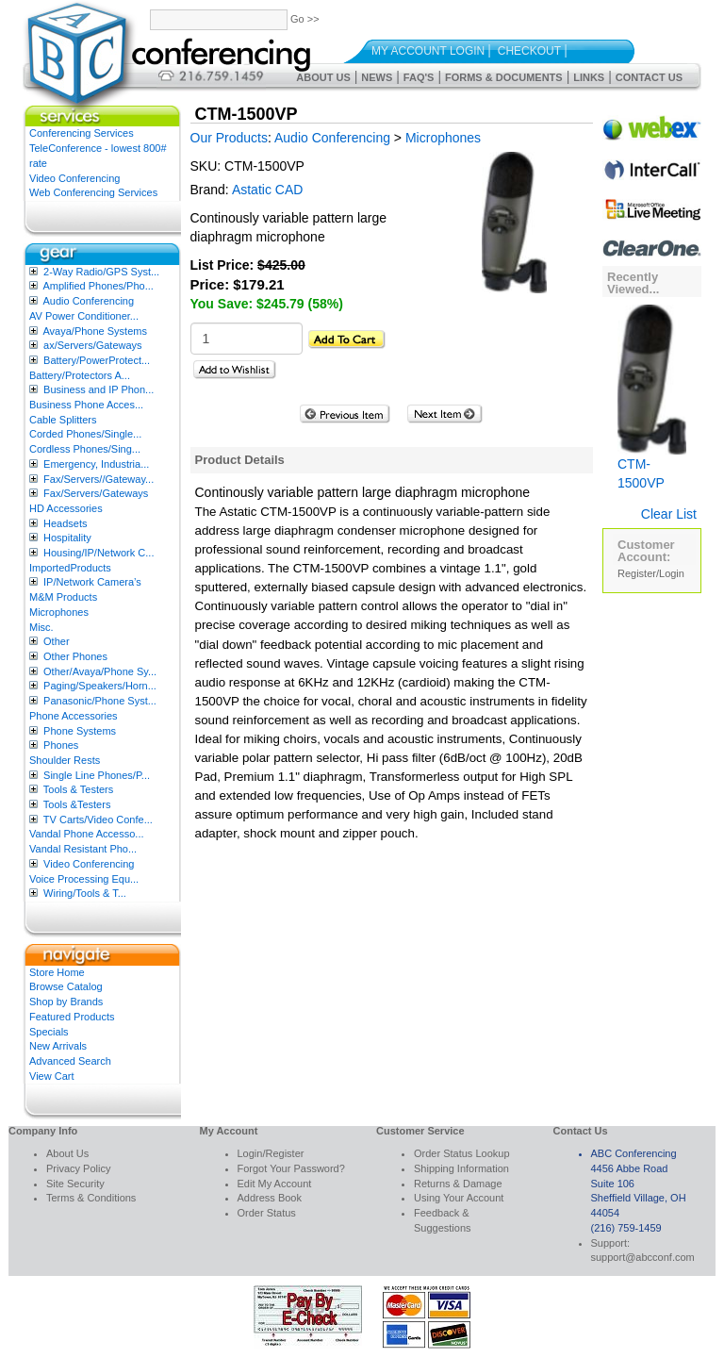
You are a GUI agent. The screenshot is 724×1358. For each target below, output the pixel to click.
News (376, 77)
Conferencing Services (81, 133)
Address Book (270, 1197)
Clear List (669, 514)
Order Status (267, 1212)
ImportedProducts (70, 567)
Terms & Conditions (91, 1197)
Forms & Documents (504, 77)
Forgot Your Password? (291, 1168)
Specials (49, 1031)
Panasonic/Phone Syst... (99, 700)
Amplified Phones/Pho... (97, 285)
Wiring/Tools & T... (84, 893)
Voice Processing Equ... (84, 879)
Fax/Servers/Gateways (95, 493)
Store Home (57, 972)
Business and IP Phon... (98, 389)
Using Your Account (458, 1197)
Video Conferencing (74, 178)
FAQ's (419, 77)
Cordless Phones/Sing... (84, 449)
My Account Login (428, 51)
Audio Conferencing (88, 300)
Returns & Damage (458, 1183)
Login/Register (271, 1153)
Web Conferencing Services (93, 192)
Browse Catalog (66, 986)
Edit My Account (275, 1183)
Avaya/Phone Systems (94, 331)
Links (588, 77)
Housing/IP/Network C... (98, 552)
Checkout (529, 51)
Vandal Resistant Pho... (83, 848)
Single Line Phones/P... (96, 775)
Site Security (75, 1183)
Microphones (59, 612)
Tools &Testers (77, 804)
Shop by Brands (66, 1001)
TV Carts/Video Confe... (98, 819)
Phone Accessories (73, 715)
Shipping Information (461, 1168)
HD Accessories (66, 508)
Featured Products (72, 1016)
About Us (323, 77)
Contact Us (649, 77)
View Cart (51, 1076)
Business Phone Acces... (86, 404)
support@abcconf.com (643, 1257)
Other (56, 641)
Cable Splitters (63, 419)
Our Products (229, 137)
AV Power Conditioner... (84, 316)
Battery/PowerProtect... (96, 360)
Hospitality (67, 537)
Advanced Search (70, 1061)
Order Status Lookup (462, 1153)
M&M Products (63, 597)
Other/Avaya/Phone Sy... (99, 671)
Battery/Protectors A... (79, 375)
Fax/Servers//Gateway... (98, 479)
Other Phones (75, 656)
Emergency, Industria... (96, 464)
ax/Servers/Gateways (92, 345)
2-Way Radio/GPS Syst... (101, 271)
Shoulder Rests (64, 760)
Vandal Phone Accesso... (86, 833)
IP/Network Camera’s (92, 582)
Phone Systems (79, 731)
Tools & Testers (78, 789)
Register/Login (650, 573)
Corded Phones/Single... (85, 433)
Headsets (65, 523)
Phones (60, 745)
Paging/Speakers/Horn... (99, 685)
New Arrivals (58, 1046)
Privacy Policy (78, 1168)
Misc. (41, 627)
